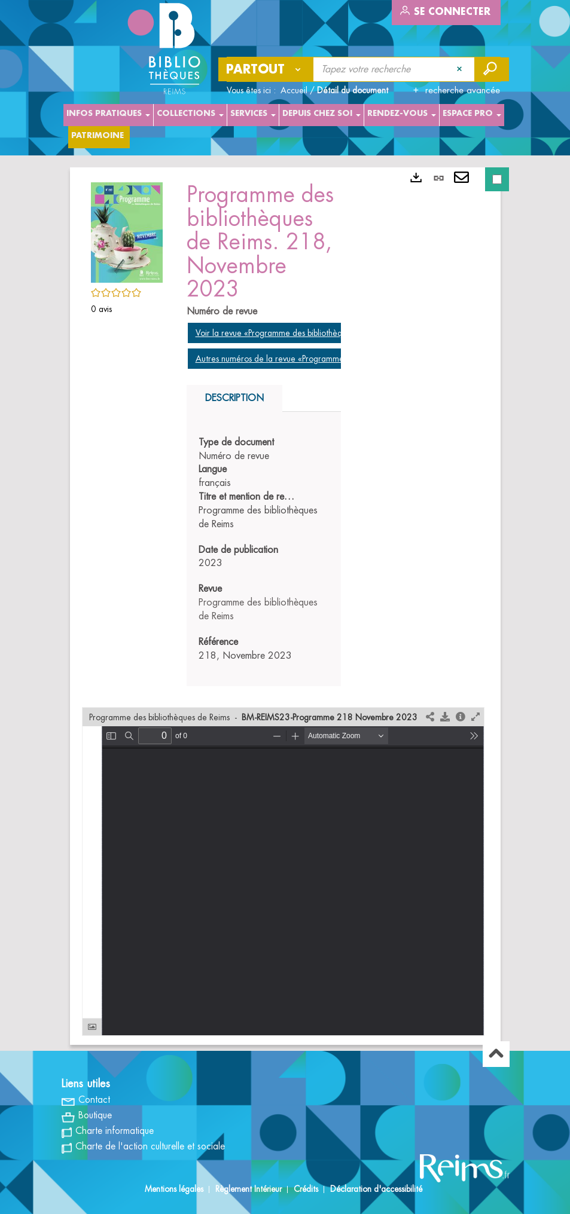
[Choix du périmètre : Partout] (266, 69)
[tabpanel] (264, 549)
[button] (127, 231)
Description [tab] (234, 398)
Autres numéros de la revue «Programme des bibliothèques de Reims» (321, 358)
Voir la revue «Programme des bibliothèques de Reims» (294, 333)
